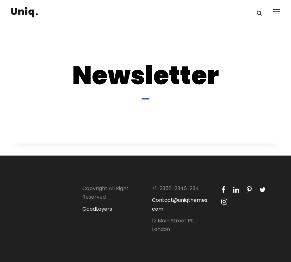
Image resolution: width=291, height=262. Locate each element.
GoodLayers (97, 209)
